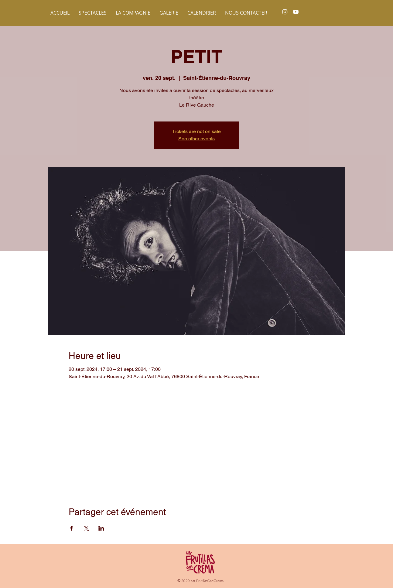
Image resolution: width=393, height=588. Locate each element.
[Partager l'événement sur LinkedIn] (101, 528)
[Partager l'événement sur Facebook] (71, 528)
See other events (196, 139)
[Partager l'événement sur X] (86, 528)
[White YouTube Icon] (295, 12)
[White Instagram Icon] (285, 12)
